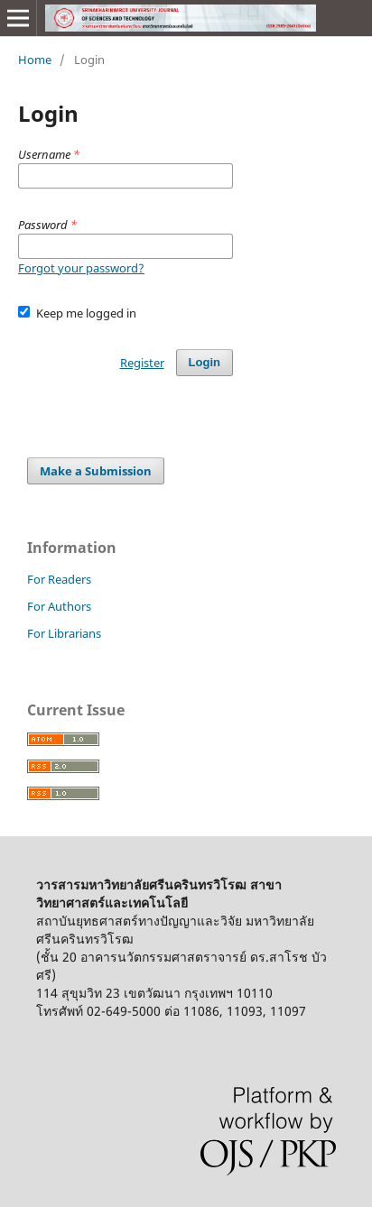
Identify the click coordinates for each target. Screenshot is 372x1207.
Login (204, 362)
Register (142, 363)
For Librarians (64, 633)
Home (34, 59)
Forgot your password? (81, 268)
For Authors (59, 606)
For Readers (59, 579)
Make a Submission (96, 471)
